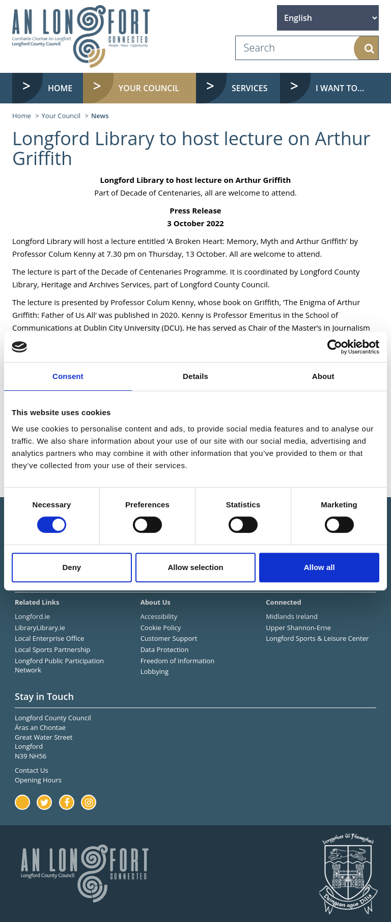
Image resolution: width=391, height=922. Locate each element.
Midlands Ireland (292, 616)
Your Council (61, 115)
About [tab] (323, 376)
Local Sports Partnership (52, 649)
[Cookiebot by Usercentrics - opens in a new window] (334, 347)
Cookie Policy (161, 627)
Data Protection (165, 649)
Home (60, 88)
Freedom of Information (177, 660)
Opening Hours (38, 779)
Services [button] (250, 88)
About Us (156, 602)
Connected (283, 602)
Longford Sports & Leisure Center (317, 638)
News (100, 115)
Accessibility (159, 616)
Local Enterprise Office (49, 638)
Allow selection (195, 567)
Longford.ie (32, 616)
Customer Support (169, 638)
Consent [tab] (67, 376)
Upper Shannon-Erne (298, 627)
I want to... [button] (340, 88)
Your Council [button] (149, 88)
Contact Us (31, 770)
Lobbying (155, 671)
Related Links (37, 602)
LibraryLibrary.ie (40, 627)
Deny (71, 567)
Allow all (319, 567)
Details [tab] (195, 376)
